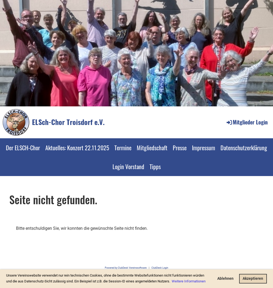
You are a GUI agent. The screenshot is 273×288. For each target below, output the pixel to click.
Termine (122, 147)
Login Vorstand (128, 166)
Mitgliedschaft (152, 147)
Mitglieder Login (247, 122)
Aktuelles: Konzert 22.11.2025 (77, 147)
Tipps (155, 166)
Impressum (203, 147)
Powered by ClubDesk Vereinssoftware (126, 267)
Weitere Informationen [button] (189, 281)
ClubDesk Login (159, 267)
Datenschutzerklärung (243, 147)
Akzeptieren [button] (253, 278)
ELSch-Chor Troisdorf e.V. (68, 122)
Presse (180, 147)
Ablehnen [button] (225, 278)
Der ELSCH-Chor (23, 147)
